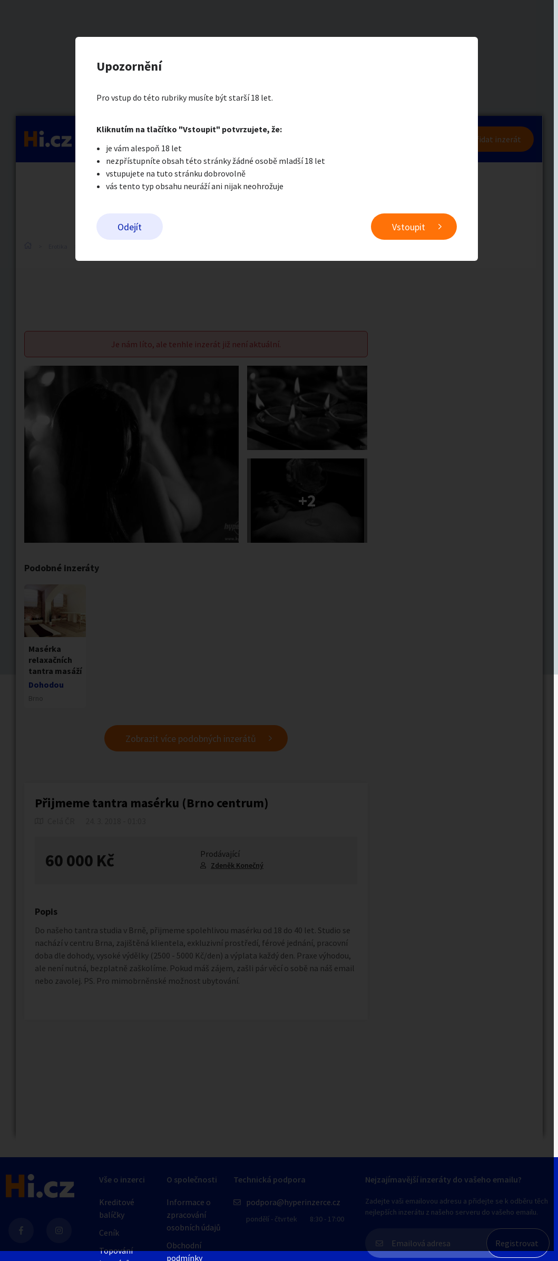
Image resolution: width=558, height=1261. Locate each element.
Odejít (132, 227)
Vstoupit (411, 227)
